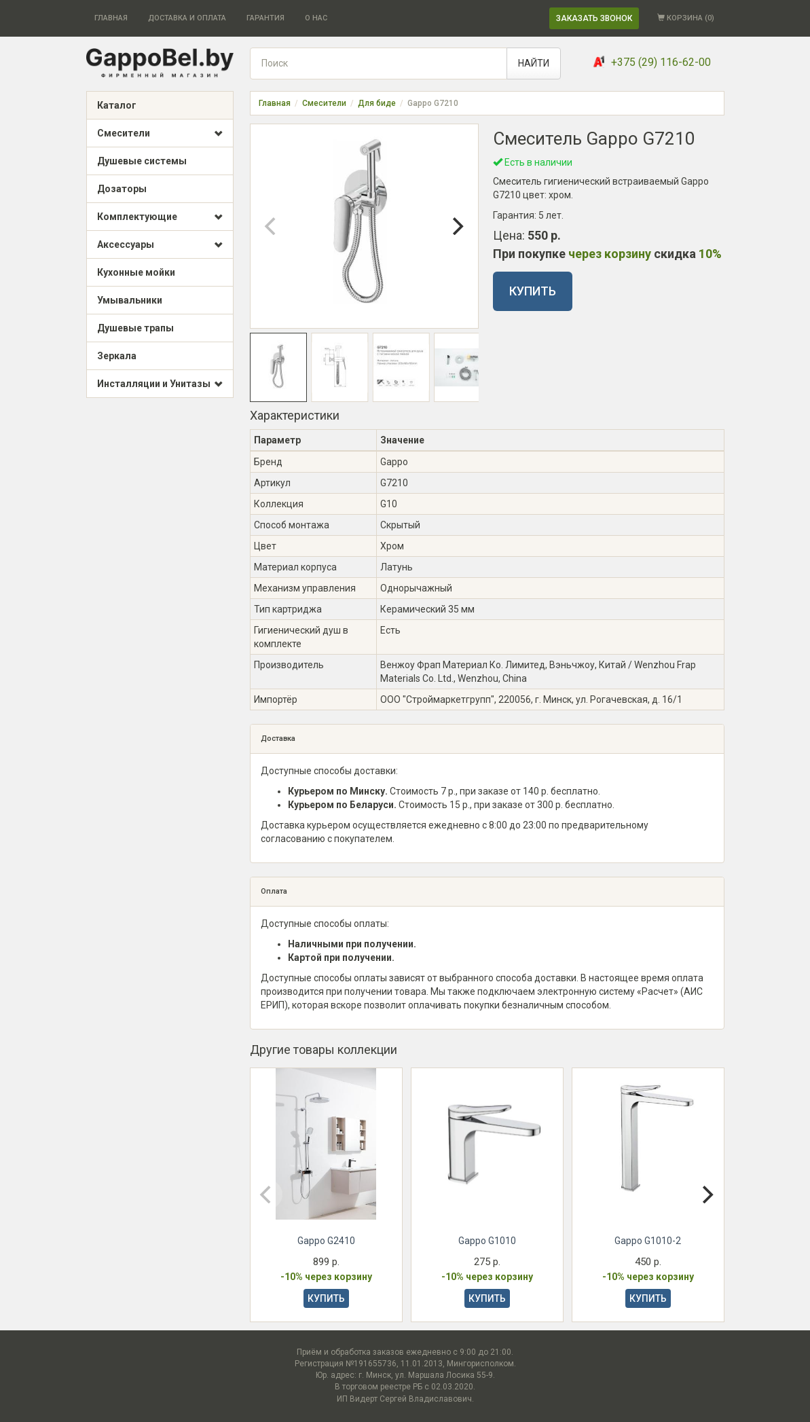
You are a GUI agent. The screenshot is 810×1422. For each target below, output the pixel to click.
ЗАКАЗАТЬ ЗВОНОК (594, 18)
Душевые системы (142, 161)
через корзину (609, 254)
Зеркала (116, 355)
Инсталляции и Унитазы (160, 384)
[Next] (456, 226)
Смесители (160, 134)
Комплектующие (160, 217)
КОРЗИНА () (685, 18)
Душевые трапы (135, 328)
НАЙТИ (533, 63)
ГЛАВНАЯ (111, 18)
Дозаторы (122, 188)
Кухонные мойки (136, 272)
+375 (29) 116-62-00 (661, 62)
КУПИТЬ (532, 291)
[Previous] (272, 226)
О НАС (316, 18)
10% (710, 254)
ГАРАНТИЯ (265, 18)
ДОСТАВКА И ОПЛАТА (187, 18)
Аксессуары (160, 245)
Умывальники (129, 300)
